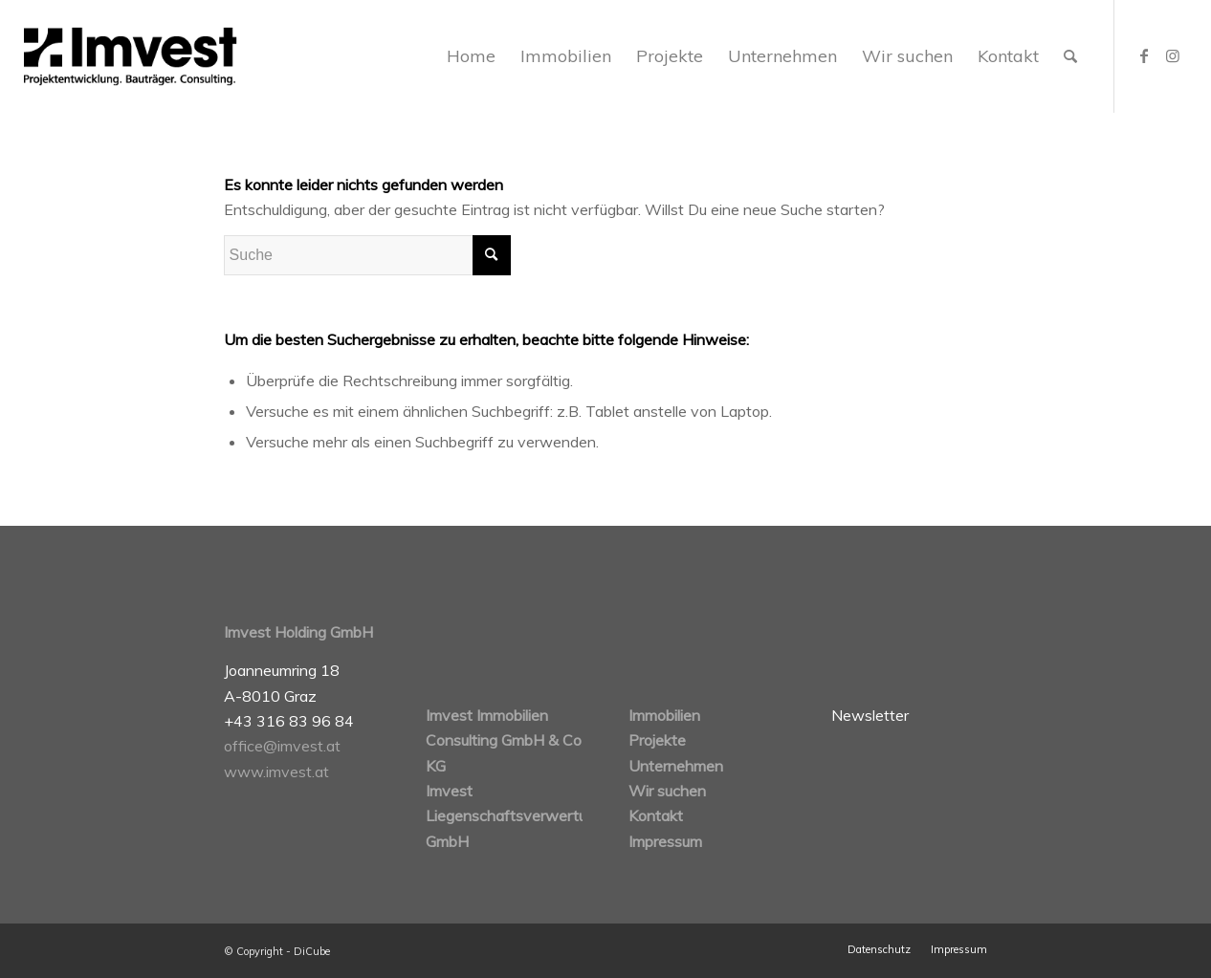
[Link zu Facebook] (1144, 55)
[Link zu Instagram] (1172, 55)
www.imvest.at (276, 771)
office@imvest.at (282, 745)
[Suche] (1070, 56)
